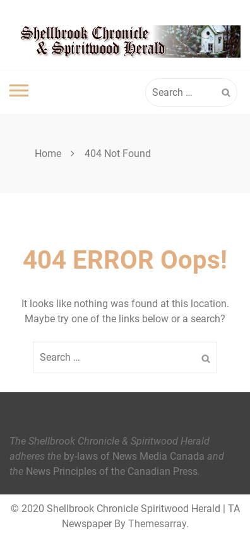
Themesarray (157, 524)
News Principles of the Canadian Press (112, 471)
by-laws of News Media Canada (134, 456)
